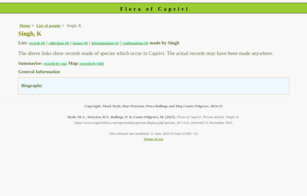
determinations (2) (105, 43)
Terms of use (153, 139)
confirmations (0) (135, 43)
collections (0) (59, 43)
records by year (55, 64)
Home (25, 25)
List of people (48, 25)
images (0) (80, 43)
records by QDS (91, 64)
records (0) (37, 43)
